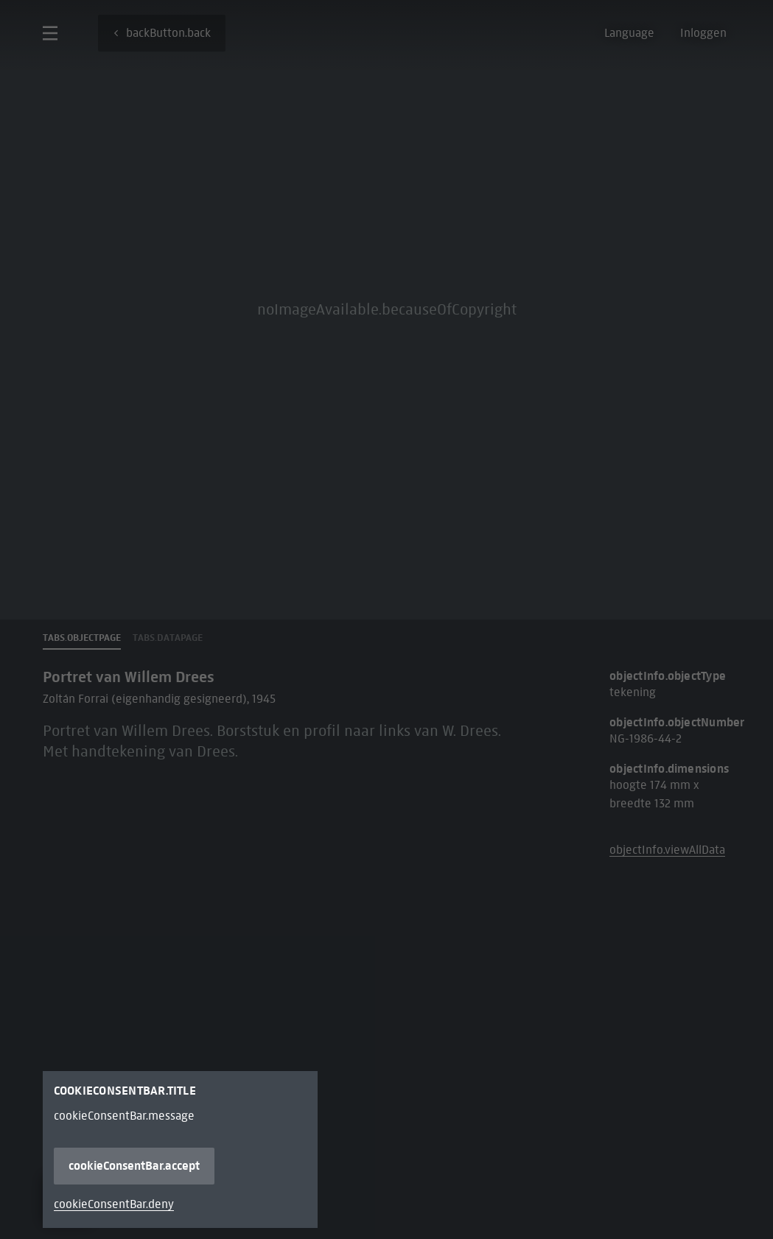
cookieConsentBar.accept (134, 1166)
